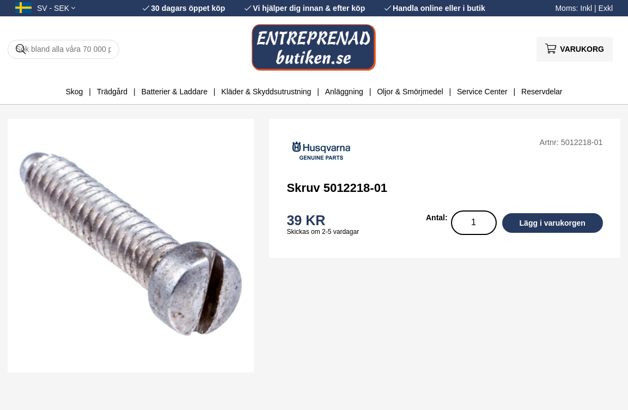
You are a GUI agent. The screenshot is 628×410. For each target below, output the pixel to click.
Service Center (482, 91)
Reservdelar (541, 91)
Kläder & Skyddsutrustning (266, 91)
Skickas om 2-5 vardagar (322, 232)
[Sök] (63, 49)
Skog (74, 91)
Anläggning (344, 91)
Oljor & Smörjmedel (410, 91)
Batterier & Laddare (175, 91)
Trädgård (112, 91)
